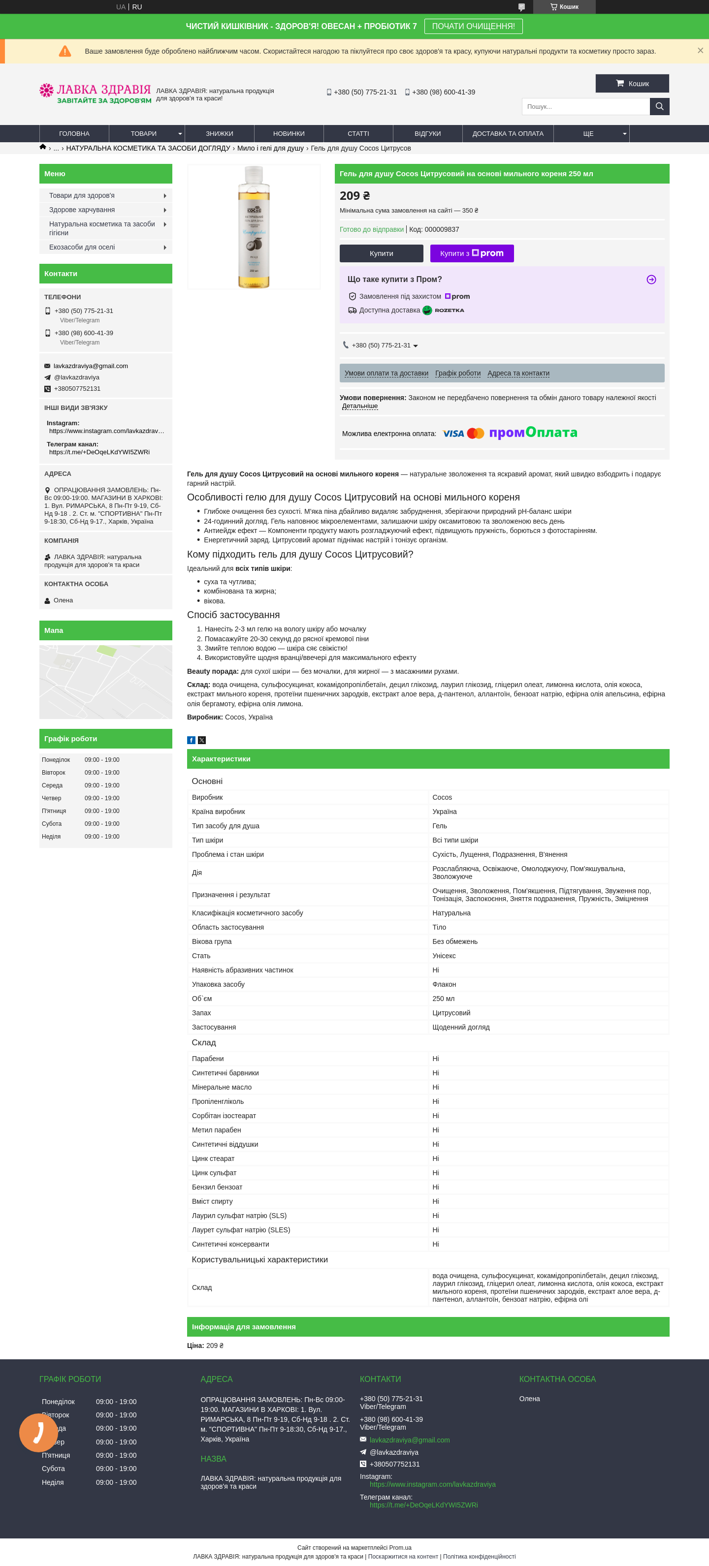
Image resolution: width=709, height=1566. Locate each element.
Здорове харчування (82, 210)
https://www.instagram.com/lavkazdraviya (107, 431)
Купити (381, 253)
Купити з (472, 253)
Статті (358, 133)
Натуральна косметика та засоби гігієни (102, 228)
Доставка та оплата (508, 133)
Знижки (219, 133)
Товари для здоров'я (82, 195)
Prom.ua (400, 1547)
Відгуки (428, 133)
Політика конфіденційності (479, 1556)
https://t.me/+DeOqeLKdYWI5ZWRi (99, 452)
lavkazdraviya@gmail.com (91, 366)
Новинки (289, 133)
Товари (144, 133)
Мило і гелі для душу (270, 148)
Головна (74, 133)
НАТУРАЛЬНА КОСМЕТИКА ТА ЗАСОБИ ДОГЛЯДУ (148, 148)
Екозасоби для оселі (82, 247)
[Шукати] (660, 106)
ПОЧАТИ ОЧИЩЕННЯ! (473, 26)
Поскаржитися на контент (403, 1556)
